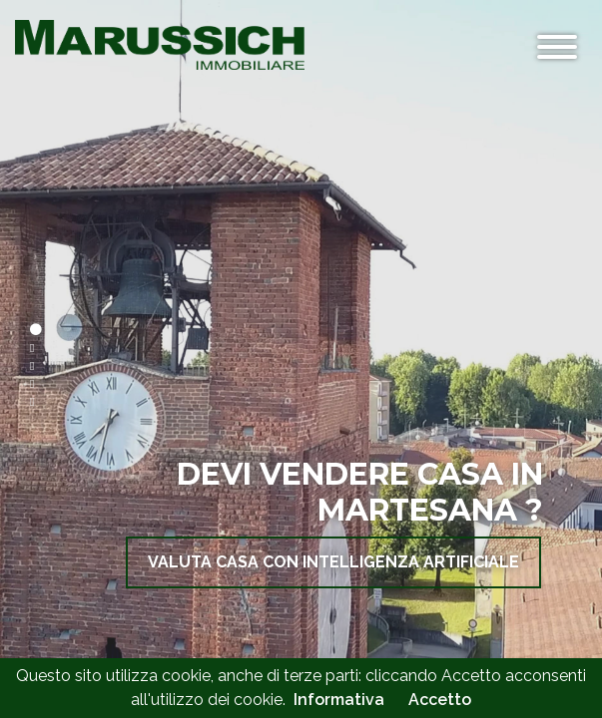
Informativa (339, 699)
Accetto (439, 699)
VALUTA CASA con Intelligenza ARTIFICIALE (333, 561)
